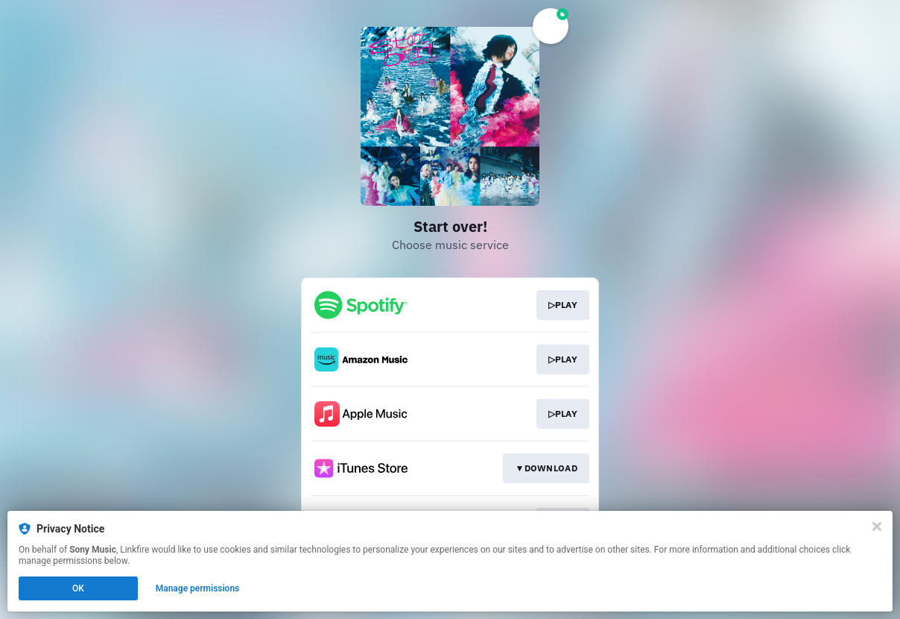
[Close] (877, 526)
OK (78, 588)
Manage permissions (198, 588)
